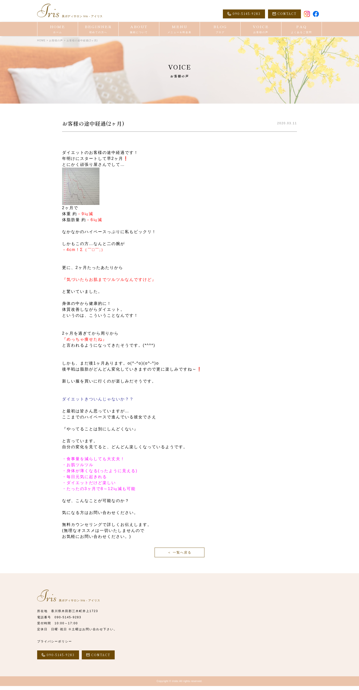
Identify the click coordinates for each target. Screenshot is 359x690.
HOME (57, 30)
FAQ (301, 30)
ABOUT (139, 30)
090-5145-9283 (68, 621)
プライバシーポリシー (54, 644)
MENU (179, 30)
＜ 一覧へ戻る (179, 554)
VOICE (261, 30)
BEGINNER (98, 30)
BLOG (220, 30)
